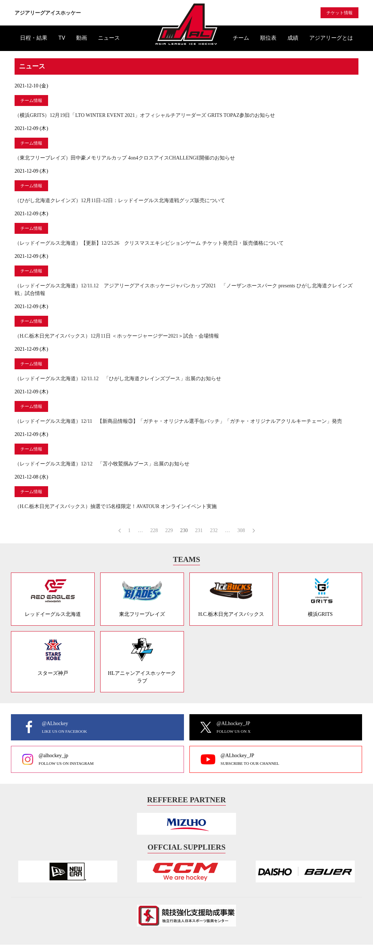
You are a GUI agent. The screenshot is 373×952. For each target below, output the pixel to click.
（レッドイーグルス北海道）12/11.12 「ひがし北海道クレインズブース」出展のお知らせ (118, 378)
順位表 (268, 38)
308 (241, 530)
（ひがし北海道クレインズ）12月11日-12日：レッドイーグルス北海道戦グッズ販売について (120, 200)
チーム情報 (31, 100)
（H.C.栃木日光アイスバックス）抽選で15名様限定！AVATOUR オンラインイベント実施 (116, 506)
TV (61, 38)
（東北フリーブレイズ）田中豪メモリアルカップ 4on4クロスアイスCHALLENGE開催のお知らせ (125, 158)
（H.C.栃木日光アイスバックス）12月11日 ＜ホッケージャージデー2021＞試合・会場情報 (117, 336)
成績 (292, 38)
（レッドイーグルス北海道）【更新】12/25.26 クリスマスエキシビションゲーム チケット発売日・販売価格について (149, 243)
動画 (81, 38)
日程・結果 (33, 38)
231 (199, 530)
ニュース (109, 38)
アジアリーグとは (331, 38)
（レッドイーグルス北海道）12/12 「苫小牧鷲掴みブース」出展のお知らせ (102, 464)
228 (154, 530)
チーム (241, 38)
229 (169, 530)
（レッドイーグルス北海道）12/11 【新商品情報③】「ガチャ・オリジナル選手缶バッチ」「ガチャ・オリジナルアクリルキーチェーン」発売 (178, 421)
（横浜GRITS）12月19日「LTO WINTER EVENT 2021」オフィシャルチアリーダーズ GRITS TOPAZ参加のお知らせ (145, 115)
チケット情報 (339, 12)
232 (214, 530)
